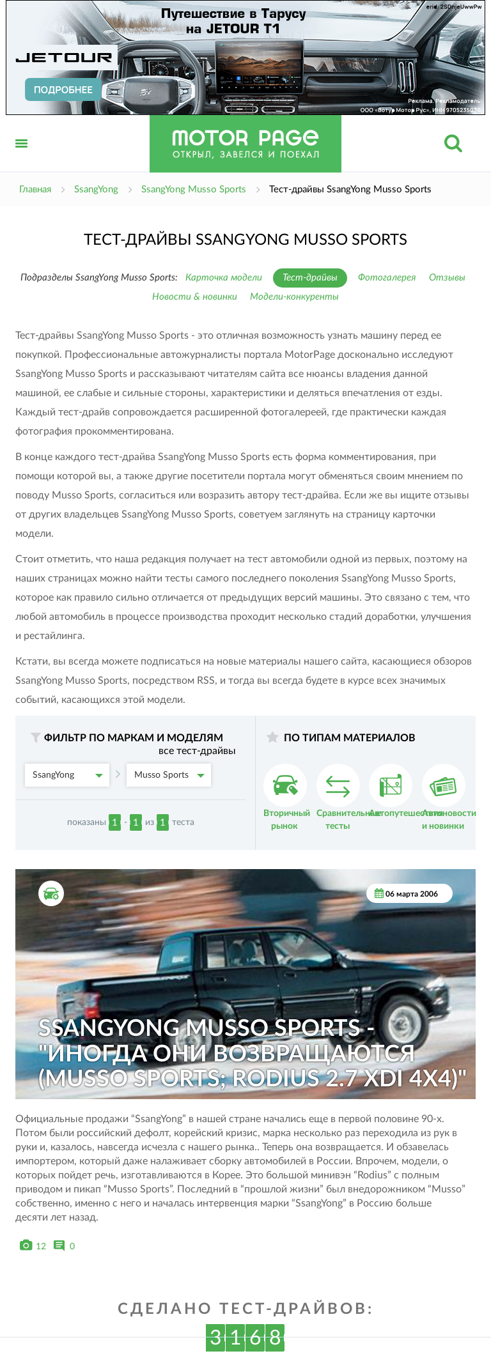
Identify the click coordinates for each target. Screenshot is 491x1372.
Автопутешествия (406, 791)
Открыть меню (21, 157)
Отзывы (447, 277)
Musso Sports (169, 775)
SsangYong (68, 775)
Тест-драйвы (310, 277)
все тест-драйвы (197, 751)
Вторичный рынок (286, 797)
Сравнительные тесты (348, 797)
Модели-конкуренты (294, 297)
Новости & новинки (194, 297)
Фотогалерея (387, 277)
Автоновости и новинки (449, 797)
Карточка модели (223, 277)
